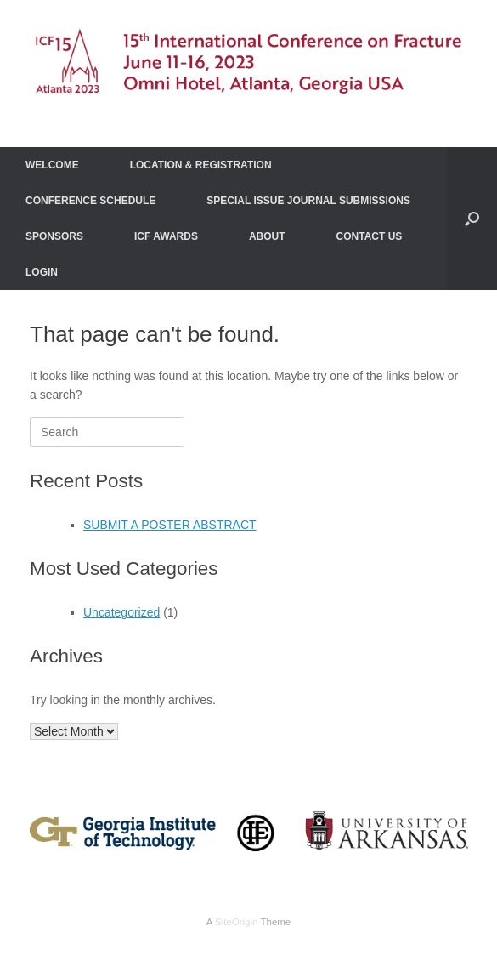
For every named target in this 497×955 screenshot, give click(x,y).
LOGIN (41, 272)
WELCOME (52, 165)
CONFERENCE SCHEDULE (90, 201)
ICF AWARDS (166, 236)
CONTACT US (369, 236)
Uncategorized (121, 612)
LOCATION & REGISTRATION (201, 165)
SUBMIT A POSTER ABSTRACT (170, 525)
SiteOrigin (236, 922)
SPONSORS (54, 236)
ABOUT (267, 236)
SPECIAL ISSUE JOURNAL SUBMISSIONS (308, 201)
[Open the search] (472, 218)
